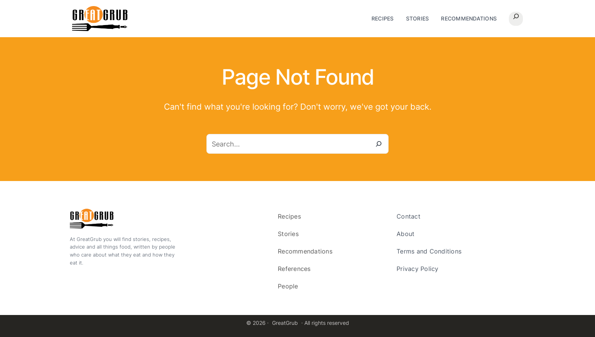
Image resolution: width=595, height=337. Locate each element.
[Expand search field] (516, 19)
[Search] (379, 144)
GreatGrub (285, 323)
